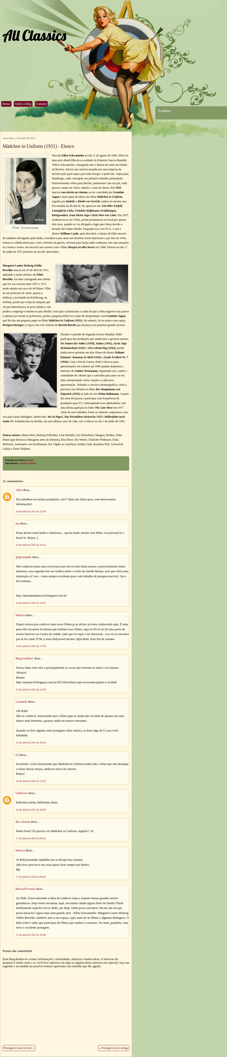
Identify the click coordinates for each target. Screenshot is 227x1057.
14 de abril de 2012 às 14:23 (31, 544)
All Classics (34, 35)
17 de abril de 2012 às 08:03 (31, 876)
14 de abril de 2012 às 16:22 (31, 602)
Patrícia (20, 615)
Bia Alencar (23, 821)
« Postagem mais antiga (113, 1048)
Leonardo (21, 701)
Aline (19, 490)
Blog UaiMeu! (24, 658)
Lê (17, 755)
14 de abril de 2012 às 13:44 (31, 511)
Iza (17, 523)
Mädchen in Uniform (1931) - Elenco (38, 146)
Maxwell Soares (25, 889)
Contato (41, 104)
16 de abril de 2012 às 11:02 (31, 780)
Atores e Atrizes (27, 463)
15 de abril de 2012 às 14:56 (31, 689)
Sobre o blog (23, 104)
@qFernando (24, 557)
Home (6, 104)
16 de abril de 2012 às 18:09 (31, 809)
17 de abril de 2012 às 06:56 (31, 838)
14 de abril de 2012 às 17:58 (31, 646)
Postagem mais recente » (19, 1048)
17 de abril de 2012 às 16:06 (31, 934)
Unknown (21, 793)
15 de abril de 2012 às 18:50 (31, 742)
